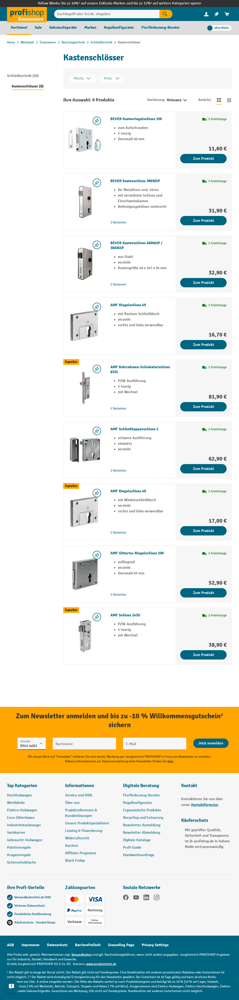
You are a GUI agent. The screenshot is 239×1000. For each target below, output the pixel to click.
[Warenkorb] (227, 14)
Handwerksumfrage (138, 855)
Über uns (72, 803)
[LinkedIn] (146, 898)
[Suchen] (165, 14)
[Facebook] (126, 898)
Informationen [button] (79, 785)
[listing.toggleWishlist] (97, 121)
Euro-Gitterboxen (21, 818)
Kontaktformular (204, 804)
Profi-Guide (132, 847)
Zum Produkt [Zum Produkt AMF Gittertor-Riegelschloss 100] (203, 592)
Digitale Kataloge (137, 840)
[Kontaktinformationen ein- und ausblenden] (12, 988)
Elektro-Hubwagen (22, 810)
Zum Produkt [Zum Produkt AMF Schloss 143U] (203, 655)
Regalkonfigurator (137, 803)
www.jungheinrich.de (101, 964)
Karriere (71, 846)
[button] (148, 787)
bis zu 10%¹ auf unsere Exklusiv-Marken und (97, 3)
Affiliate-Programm (80, 853)
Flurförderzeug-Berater (141, 795)
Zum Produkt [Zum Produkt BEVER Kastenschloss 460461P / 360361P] (203, 282)
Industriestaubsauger (24, 825)
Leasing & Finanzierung (83, 831)
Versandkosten (81, 955)
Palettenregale (19, 847)
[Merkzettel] (216, 14)
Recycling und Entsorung (143, 818)
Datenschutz (57, 945)
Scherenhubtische (21, 862)
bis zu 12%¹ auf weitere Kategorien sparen (167, 3)
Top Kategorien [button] (22, 785)
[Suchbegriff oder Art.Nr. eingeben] (106, 14)
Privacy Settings (155, 945)
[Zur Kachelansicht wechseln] (229, 100)
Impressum (30, 945)
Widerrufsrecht (77, 838)
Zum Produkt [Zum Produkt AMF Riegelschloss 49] (203, 344)
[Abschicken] (210, 743)
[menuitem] (206, 14)
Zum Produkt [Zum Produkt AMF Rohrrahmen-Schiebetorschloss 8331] (203, 406)
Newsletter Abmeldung (141, 832)
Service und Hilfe (78, 795)
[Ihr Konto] (206, 14)
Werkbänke (16, 803)
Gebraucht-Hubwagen (24, 840)
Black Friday (75, 860)
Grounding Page (121, 945)
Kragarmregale (19, 855)
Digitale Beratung (141, 785)
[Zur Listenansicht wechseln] (219, 100)
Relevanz (177, 100)
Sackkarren (16, 832)
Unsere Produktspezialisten (87, 823)
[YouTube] (136, 898)
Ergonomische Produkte (142, 810)
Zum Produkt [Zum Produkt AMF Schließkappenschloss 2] (203, 468)
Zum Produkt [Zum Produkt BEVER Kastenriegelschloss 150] (203, 158)
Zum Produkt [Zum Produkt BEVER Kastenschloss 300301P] (203, 220)
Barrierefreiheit (88, 945)
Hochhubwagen (19, 795)
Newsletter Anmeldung (141, 825)
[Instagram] (156, 898)
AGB (10, 945)
